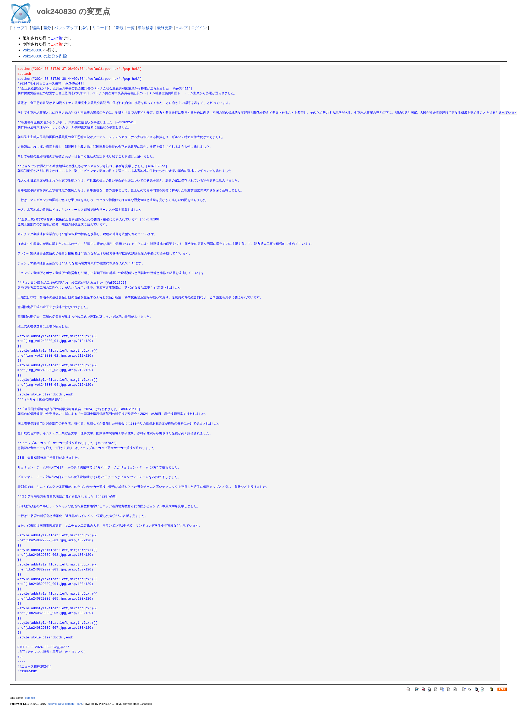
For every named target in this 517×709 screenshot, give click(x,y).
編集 (36, 27)
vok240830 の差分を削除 (45, 56)
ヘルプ (182, 27)
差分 (47, 27)
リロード (100, 27)
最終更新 (165, 27)
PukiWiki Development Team (64, 703)
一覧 (131, 27)
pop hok (30, 697)
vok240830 (32, 50)
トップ (18, 27)
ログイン (199, 27)
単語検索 (146, 27)
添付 (85, 27)
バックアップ (66, 27)
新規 (120, 27)
